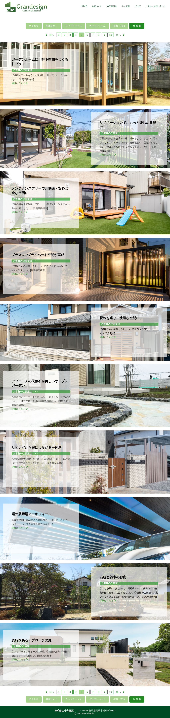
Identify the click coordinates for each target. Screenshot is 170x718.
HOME (84, 6)
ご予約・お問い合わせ (156, 6)
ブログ (138, 6)
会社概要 (126, 6)
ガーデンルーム (97, 25)
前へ (49, 35)
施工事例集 (112, 6)
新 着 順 (137, 25)
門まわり (33, 25)
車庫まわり (52, 25)
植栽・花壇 (119, 25)
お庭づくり (97, 6)
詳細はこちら (20, 83)
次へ (120, 35)
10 (110, 35)
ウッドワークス (73, 25)
